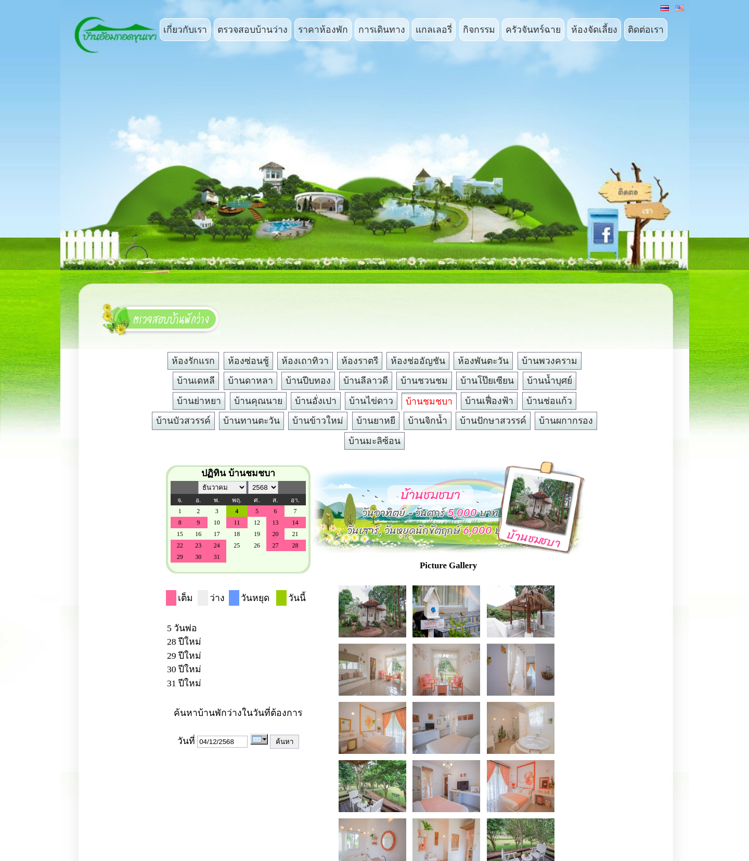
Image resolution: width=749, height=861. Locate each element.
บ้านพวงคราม (549, 361)
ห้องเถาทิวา (305, 361)
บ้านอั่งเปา (316, 401)
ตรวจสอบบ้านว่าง (252, 29)
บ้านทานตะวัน (251, 420)
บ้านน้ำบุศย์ (549, 380)
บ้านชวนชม (424, 380)
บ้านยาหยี (375, 420)
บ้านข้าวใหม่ (317, 420)
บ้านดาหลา (250, 380)
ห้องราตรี (359, 361)
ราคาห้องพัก (323, 29)
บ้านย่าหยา (199, 401)
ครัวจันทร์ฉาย (533, 29)
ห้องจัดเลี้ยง (594, 29)
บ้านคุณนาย (258, 401)
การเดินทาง (381, 29)
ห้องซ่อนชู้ (248, 361)
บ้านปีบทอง (308, 380)
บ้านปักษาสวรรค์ (493, 420)
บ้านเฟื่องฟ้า (489, 401)
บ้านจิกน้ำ (427, 420)
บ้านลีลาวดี (365, 380)
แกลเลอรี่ (434, 29)
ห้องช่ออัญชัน (418, 361)
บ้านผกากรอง (566, 420)
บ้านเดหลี (196, 380)
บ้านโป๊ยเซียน (487, 380)
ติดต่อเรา (646, 29)
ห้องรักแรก (193, 361)
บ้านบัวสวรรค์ (183, 420)
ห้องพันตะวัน (483, 361)
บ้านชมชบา (429, 401)
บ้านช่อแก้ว (549, 401)
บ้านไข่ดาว (371, 401)
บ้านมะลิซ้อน (374, 441)
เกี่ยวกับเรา (185, 29)
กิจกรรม (479, 29)
